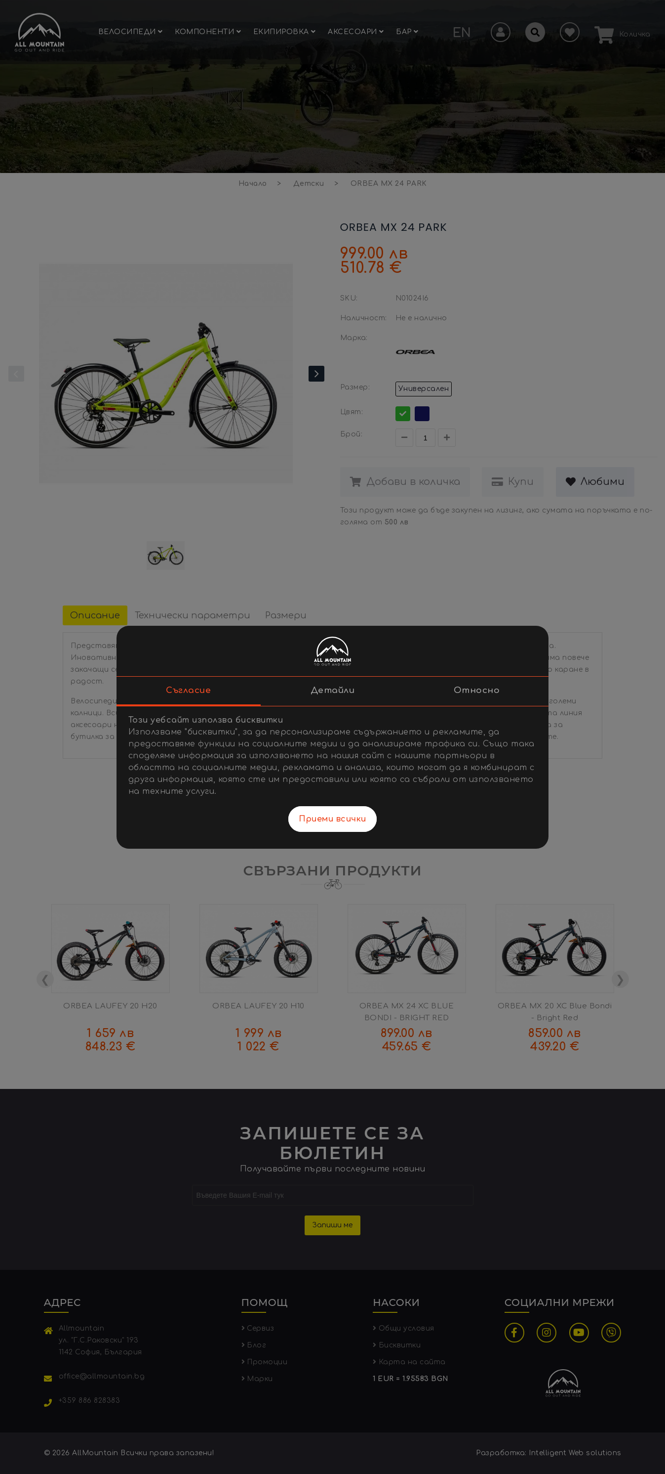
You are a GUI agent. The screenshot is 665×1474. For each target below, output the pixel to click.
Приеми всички (332, 819)
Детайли (333, 690)
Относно (477, 690)
